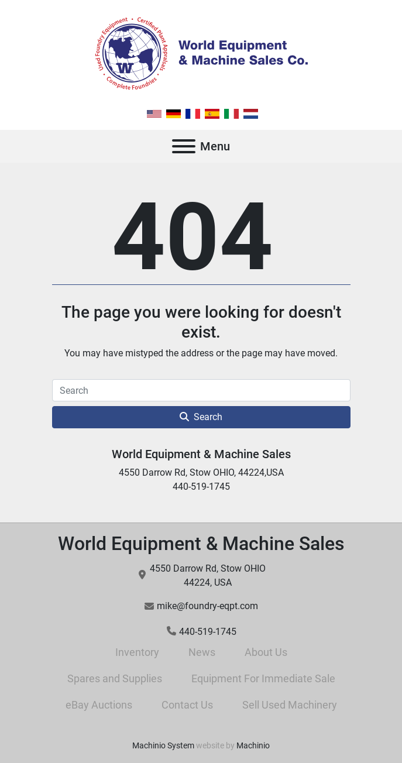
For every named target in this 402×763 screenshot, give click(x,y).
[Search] (201, 390)
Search (201, 416)
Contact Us (187, 705)
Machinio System (163, 745)
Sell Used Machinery (289, 705)
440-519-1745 (207, 631)
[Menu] (183, 146)
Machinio (253, 745)
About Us (266, 652)
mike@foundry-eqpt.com (207, 605)
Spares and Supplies (114, 678)
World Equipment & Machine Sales (201, 454)
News (201, 652)
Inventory (137, 652)
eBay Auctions (99, 705)
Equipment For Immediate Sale (263, 678)
